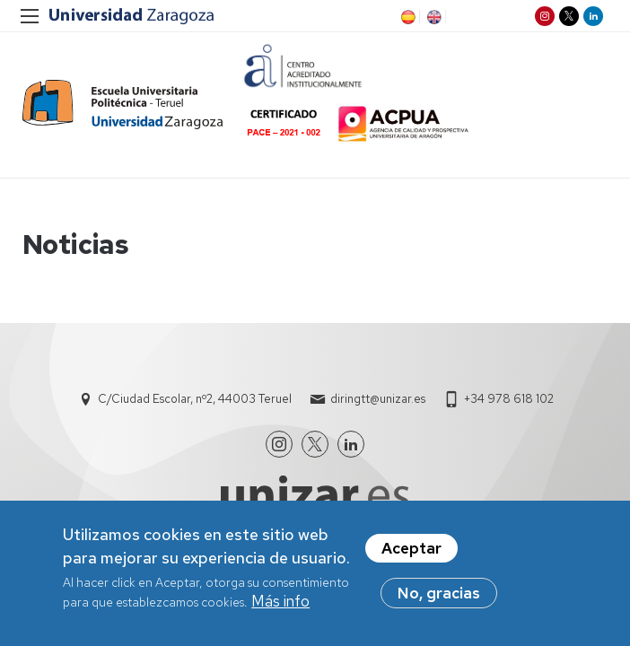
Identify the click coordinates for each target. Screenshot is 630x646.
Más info (280, 601)
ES (406, 17)
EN (432, 17)
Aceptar (411, 548)
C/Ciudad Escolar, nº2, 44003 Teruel (195, 398)
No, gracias (439, 593)
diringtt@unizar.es (377, 398)
